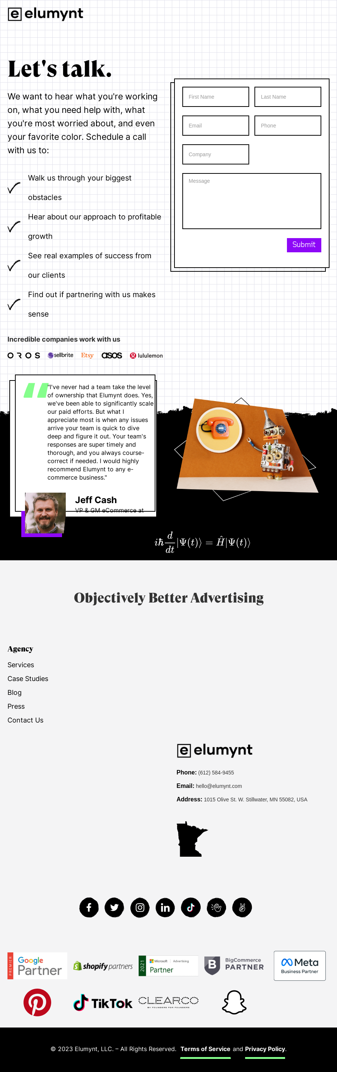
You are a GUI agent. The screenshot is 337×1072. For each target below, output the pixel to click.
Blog (14, 692)
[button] (330, 14)
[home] (45, 14)
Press (16, 706)
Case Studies (27, 679)
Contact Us (25, 720)
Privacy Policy (265, 1049)
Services (20, 665)
